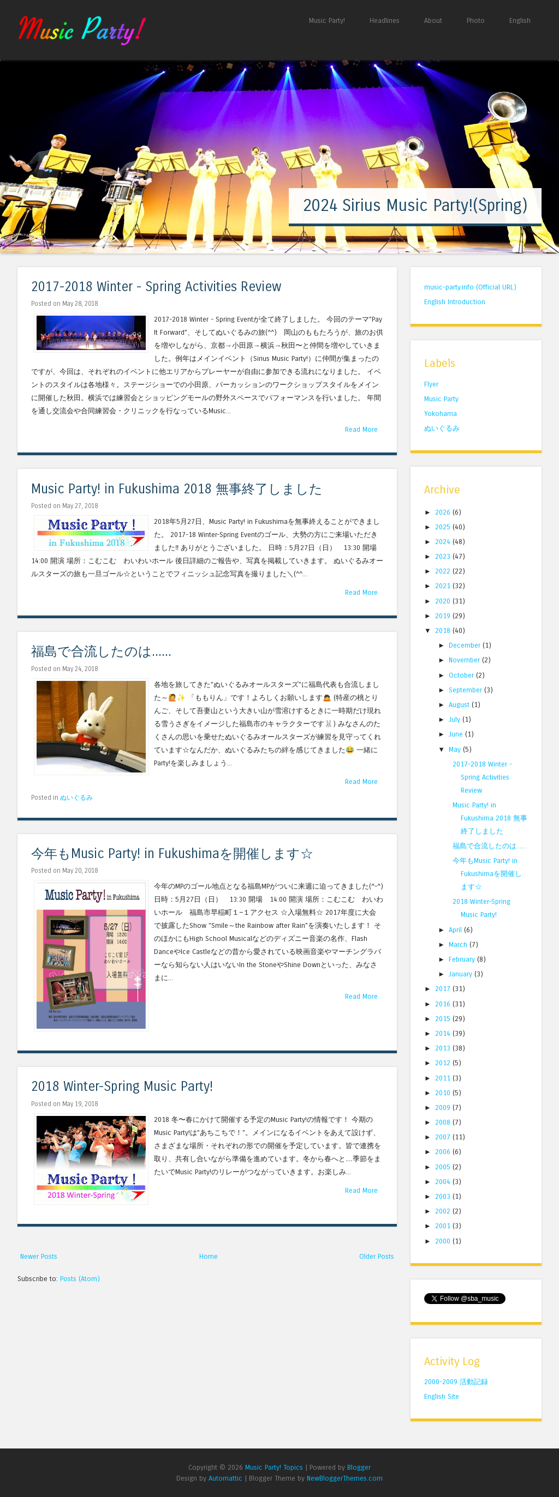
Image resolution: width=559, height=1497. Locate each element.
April (456, 930)
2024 (444, 542)
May (456, 749)
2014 (444, 1033)
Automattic (225, 1478)
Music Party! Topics (274, 1467)
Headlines (385, 20)
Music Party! (327, 20)
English (520, 20)
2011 (444, 1078)
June (457, 734)
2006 (444, 1152)
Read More (361, 429)
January (461, 974)
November (465, 660)
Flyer (431, 384)
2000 (444, 1241)
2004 (444, 1182)
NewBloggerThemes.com (345, 1478)
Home (208, 1256)
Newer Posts (38, 1256)
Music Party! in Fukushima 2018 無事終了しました (177, 489)
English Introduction (454, 302)
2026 (444, 512)
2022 (444, 571)
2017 (444, 989)
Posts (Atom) (80, 1279)
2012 (444, 1063)
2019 (444, 616)
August (460, 705)
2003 (444, 1196)
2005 (444, 1167)
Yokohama (440, 413)
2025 (444, 527)
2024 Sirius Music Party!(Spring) (415, 205)
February (463, 959)
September (466, 690)
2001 (444, 1226)
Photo (476, 20)
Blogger (359, 1467)
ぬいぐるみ (76, 797)
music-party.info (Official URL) (470, 287)
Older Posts (376, 1256)
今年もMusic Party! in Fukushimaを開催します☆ (172, 854)
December (466, 645)
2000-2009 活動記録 (456, 1382)
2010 (444, 1093)
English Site (441, 1396)
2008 (444, 1122)
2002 (444, 1211)
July (455, 719)
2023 (444, 556)
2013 (444, 1048)
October (462, 675)
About (433, 20)
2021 (444, 586)
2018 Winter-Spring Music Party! (122, 1087)
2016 (444, 1004)
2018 (444, 630)
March (459, 944)
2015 (444, 1019)
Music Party (441, 399)
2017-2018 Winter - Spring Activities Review (156, 287)
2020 (444, 601)
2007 (444, 1137)
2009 (444, 1107)
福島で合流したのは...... (101, 652)
